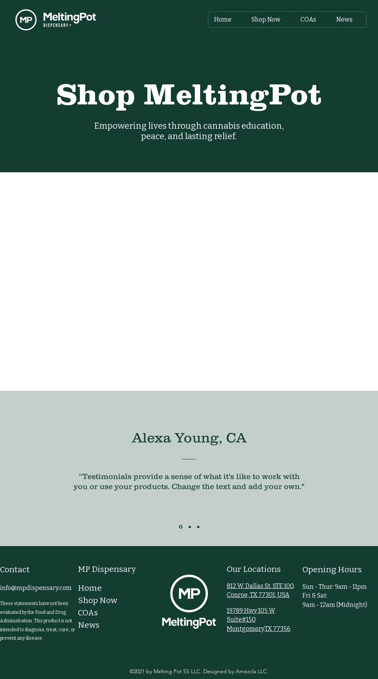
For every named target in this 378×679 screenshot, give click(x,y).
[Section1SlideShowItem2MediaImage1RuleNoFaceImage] (190, 527)
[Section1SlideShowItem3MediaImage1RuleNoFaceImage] (198, 527)
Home (90, 588)
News (89, 625)
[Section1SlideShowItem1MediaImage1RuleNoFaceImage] (180, 527)
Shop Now (97, 600)
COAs (88, 613)
